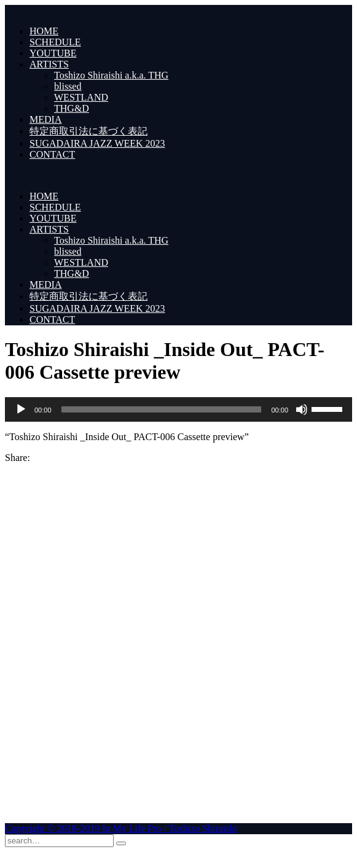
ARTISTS (49, 64)
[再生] (21, 409)
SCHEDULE (55, 42)
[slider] (161, 409)
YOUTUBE (52, 53)
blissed (67, 86)
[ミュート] (302, 409)
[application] (178, 409)
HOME (43, 31)
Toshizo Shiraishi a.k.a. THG (111, 75)
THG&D (71, 108)
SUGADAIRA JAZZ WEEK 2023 (97, 143)
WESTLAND (81, 97)
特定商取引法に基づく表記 (88, 131)
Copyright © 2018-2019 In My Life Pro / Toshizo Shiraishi (121, 828)
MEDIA (45, 119)
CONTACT (52, 154)
